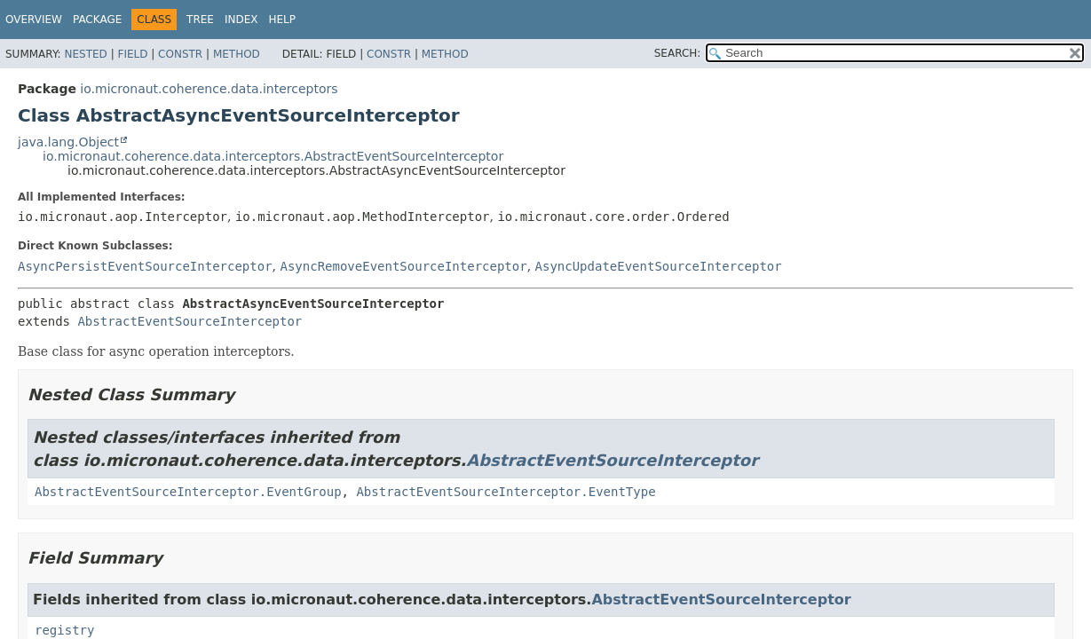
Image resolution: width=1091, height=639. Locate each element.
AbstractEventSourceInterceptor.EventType (505, 492)
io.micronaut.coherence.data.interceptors (208, 89)
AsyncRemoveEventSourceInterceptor (403, 266)
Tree (200, 19)
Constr (180, 54)
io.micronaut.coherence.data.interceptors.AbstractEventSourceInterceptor (273, 156)
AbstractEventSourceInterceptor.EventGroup (188, 492)
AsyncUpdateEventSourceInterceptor (658, 266)
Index (241, 19)
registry (64, 630)
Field (132, 54)
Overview (33, 19)
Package (97, 19)
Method (236, 54)
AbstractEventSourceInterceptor (189, 321)
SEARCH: (677, 53)
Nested (85, 54)
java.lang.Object (68, 142)
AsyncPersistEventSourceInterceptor (145, 266)
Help (282, 19)
